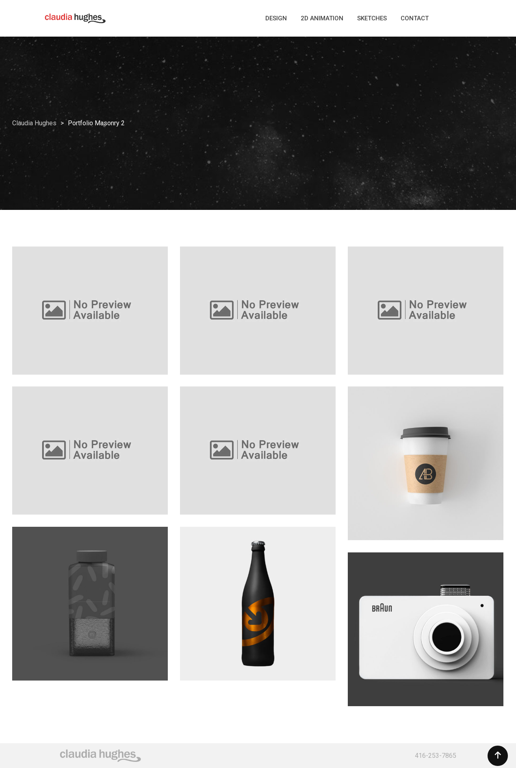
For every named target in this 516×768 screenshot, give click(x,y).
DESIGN (276, 18)
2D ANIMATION (322, 18)
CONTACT (415, 18)
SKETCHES (372, 18)
